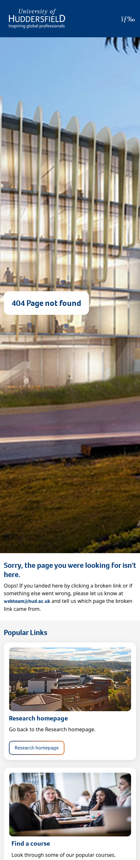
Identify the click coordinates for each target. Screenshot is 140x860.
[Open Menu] (128, 19)
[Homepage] (37, 18)
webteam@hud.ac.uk (27, 601)
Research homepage (37, 747)
